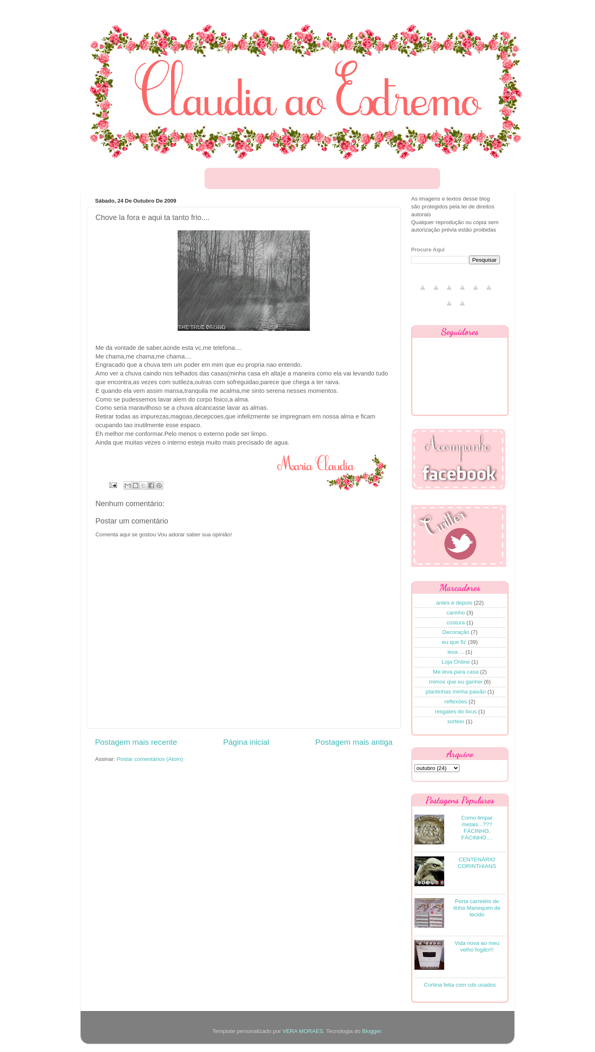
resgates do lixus (455, 711)
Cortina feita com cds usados (460, 985)
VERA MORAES (303, 1031)
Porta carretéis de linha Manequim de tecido (476, 908)
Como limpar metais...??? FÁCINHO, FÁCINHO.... (477, 828)
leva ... (455, 652)
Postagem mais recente (136, 742)
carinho (456, 613)
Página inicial (246, 742)
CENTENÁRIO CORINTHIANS (477, 862)
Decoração (455, 632)
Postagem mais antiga (354, 742)
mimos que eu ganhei (455, 682)
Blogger (371, 1031)
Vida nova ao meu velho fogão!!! (477, 946)
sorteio (455, 721)
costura (456, 622)
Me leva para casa (455, 672)
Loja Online (456, 662)
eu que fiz (454, 642)
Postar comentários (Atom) (150, 759)
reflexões (455, 701)
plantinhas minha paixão (456, 692)
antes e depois (454, 603)
